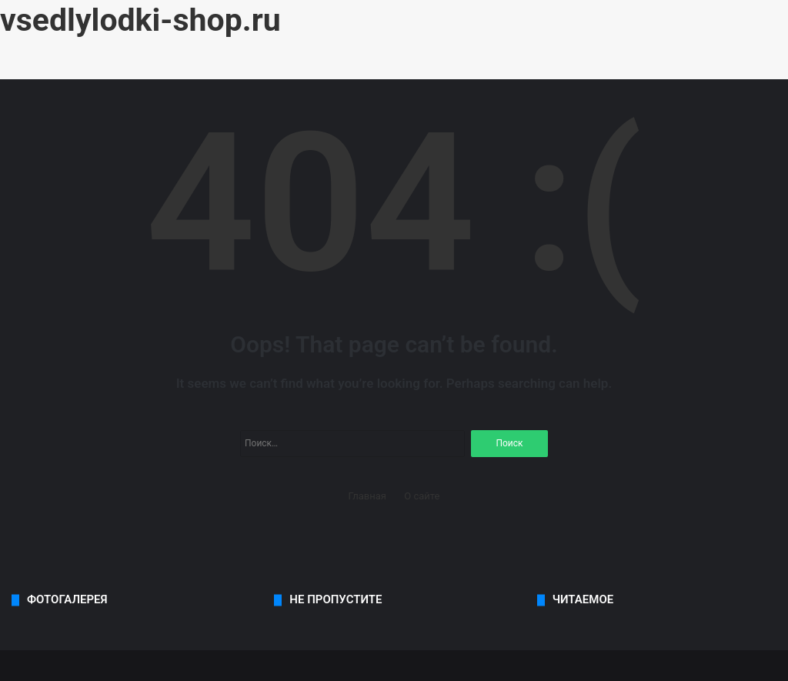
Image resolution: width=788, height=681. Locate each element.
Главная (367, 496)
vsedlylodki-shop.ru (140, 20)
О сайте (421, 496)
